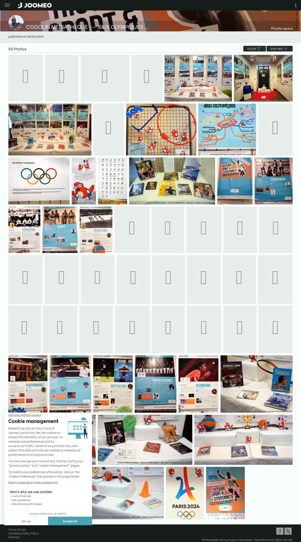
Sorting (279, 48)
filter (254, 48)
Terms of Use (17, 529)
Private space (282, 28)
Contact (14, 537)
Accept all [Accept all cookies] (41, 521)
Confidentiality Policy (23, 533)
